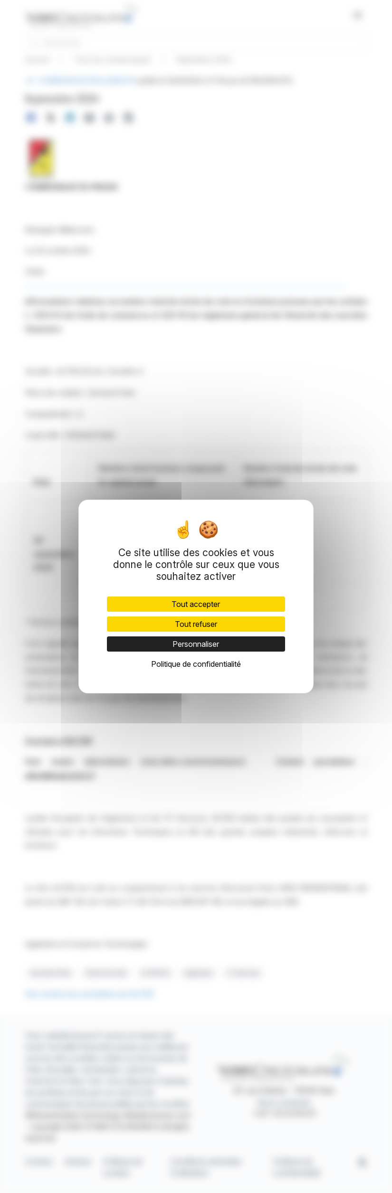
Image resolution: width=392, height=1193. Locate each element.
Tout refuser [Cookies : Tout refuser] (196, 624)
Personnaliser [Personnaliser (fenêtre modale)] (195, 644)
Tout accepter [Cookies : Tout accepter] (196, 604)
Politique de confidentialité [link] (196, 664)
